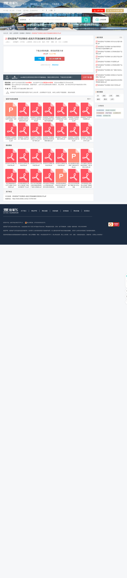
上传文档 (100, 19)
